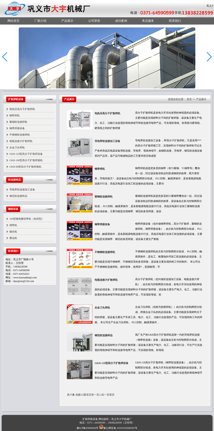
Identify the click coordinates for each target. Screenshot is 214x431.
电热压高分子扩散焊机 (22, 109)
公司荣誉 (94, 20)
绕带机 (13, 225)
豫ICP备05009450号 (88, 428)
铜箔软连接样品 (18, 195)
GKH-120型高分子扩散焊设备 (26, 153)
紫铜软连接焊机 (18, 121)
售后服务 (148, 20)
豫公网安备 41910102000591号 (118, 428)
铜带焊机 (14, 115)
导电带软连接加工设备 (22, 189)
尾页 (111, 394)
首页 (189, 99)
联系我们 (175, 20)
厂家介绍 (40, 20)
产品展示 (67, 20)
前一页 (95, 394)
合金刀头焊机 (17, 147)
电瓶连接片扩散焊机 (20, 141)
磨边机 (13, 238)
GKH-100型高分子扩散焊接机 (26, 160)
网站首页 (13, 20)
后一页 (105, 394)
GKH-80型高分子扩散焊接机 (25, 166)
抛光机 (13, 231)
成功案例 (121, 20)
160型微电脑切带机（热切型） (26, 218)
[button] (5, 56)
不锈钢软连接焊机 (19, 134)
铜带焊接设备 (17, 128)
